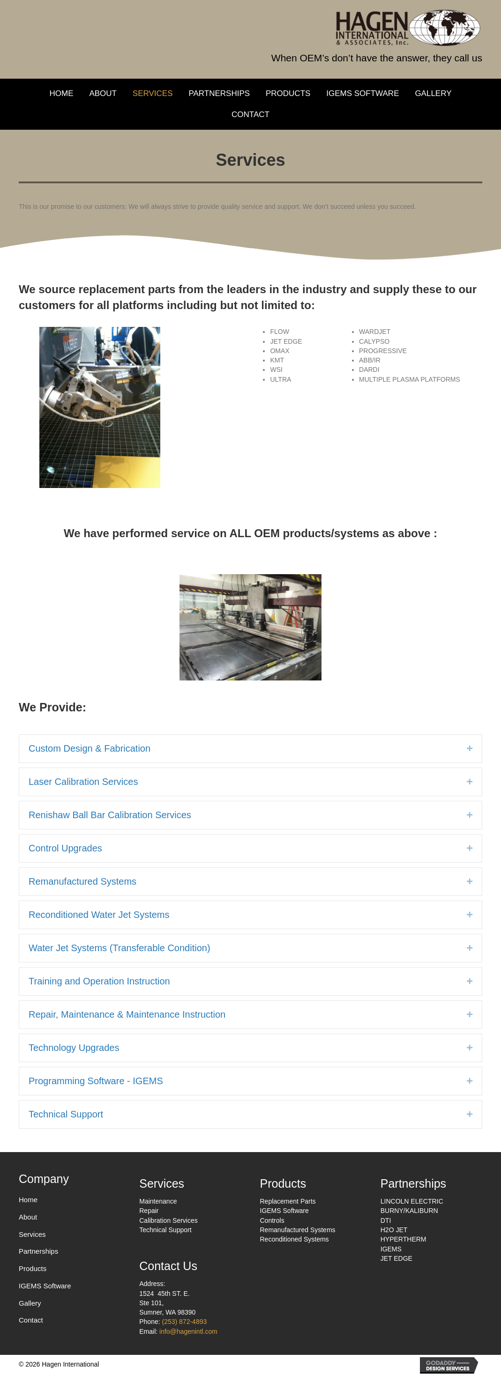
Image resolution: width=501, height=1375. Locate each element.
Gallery (30, 1303)
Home (28, 1200)
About (28, 1217)
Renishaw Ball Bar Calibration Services (110, 815)
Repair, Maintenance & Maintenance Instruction (127, 1014)
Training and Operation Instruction (99, 981)
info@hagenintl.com (188, 1331)
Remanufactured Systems (82, 881)
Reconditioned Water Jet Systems (99, 914)
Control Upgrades (65, 848)
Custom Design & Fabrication (89, 748)
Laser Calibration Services (83, 781)
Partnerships (38, 1251)
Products (32, 1268)
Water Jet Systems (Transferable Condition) (119, 948)
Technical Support (66, 1114)
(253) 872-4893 (184, 1321)
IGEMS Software (45, 1286)
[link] (61, 93)
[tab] (250, 748)
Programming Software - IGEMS (96, 1081)
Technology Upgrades (74, 1047)
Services (32, 1234)
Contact (31, 1320)
